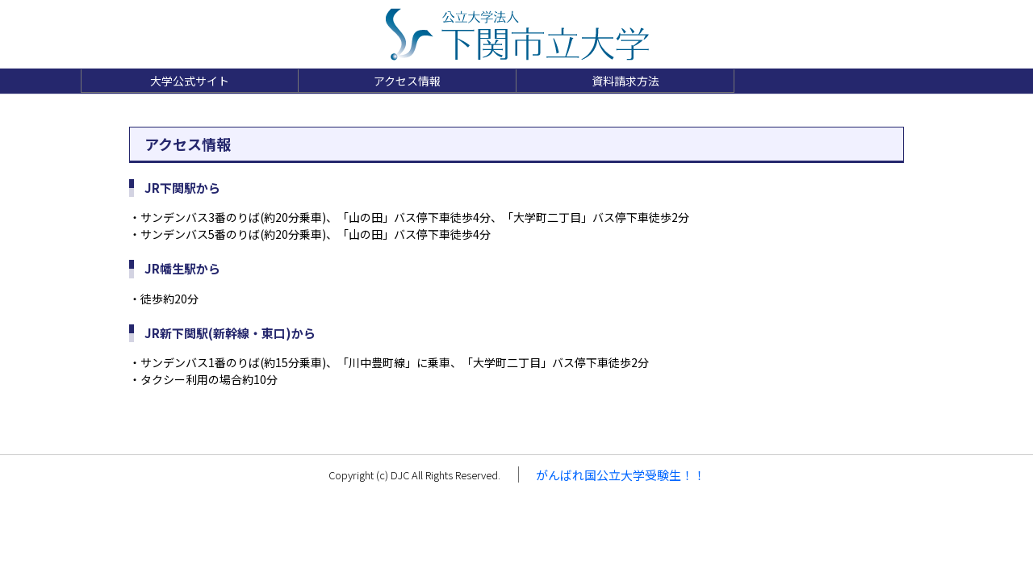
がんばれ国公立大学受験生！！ (620, 474)
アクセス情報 (407, 81)
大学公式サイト (189, 81)
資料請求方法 (625, 81)
